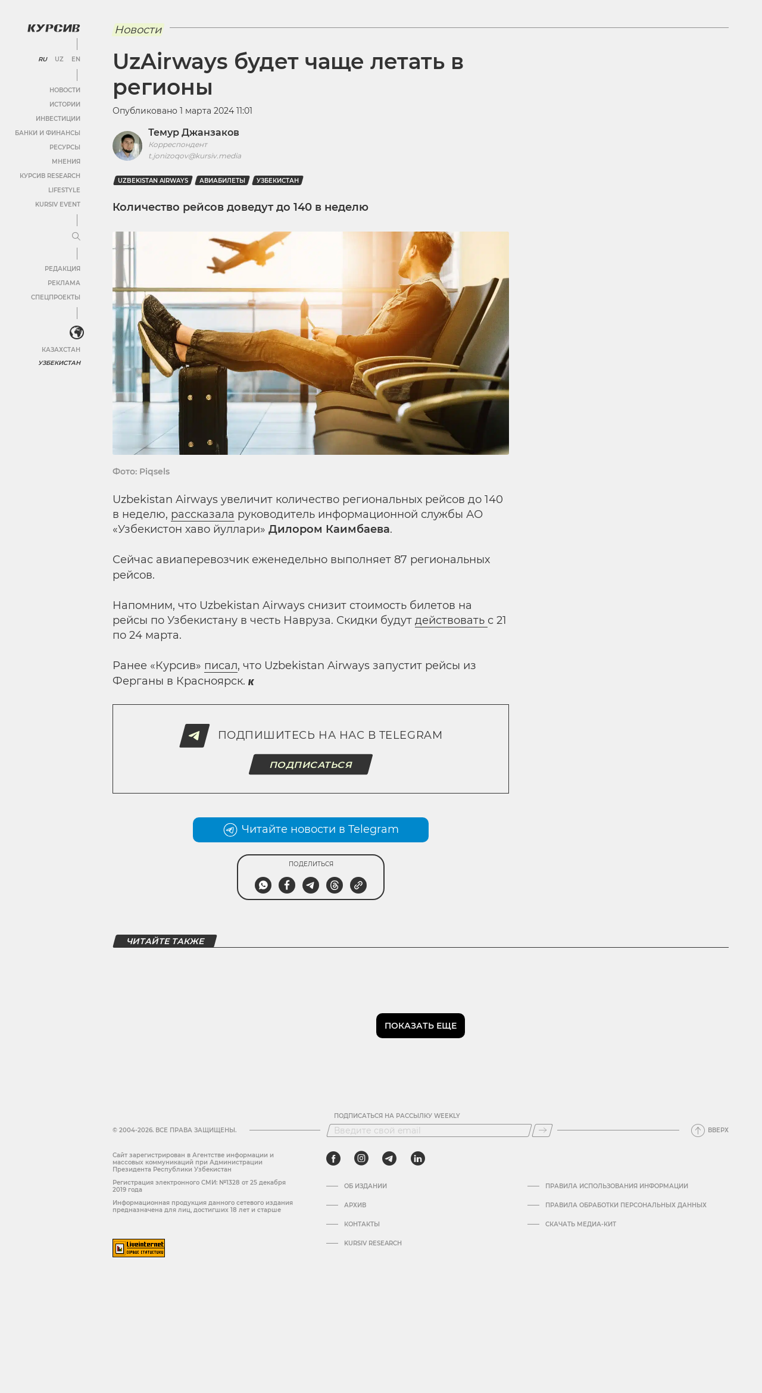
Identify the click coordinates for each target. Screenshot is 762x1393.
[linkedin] (417, 1158)
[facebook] (333, 1158)
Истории (64, 104)
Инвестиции (58, 119)
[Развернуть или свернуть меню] (76, 237)
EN (75, 59)
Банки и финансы (47, 133)
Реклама (64, 283)
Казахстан (61, 350)
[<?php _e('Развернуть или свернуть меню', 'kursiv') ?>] (77, 333)
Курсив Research (50, 176)
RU (42, 59)
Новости (64, 90)
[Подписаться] (542, 1130)
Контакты (362, 1224)
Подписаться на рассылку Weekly (397, 1116)
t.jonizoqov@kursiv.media (194, 155)
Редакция (62, 269)
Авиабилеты (222, 181)
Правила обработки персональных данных (626, 1205)
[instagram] (361, 1158)
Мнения (66, 161)
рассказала (203, 514)
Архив (355, 1205)
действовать (451, 620)
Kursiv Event (57, 204)
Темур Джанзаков (193, 132)
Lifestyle (64, 190)
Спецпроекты (55, 297)
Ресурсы (64, 147)
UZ (59, 59)
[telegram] (389, 1158)
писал (221, 665)
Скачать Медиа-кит (580, 1224)
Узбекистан (59, 363)
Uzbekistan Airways (153, 181)
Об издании (365, 1186)
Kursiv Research (373, 1243)
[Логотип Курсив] (53, 28)
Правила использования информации (616, 1186)
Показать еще (421, 1025)
